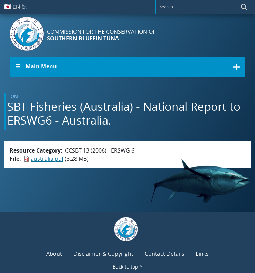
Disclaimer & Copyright (103, 253)
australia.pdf (47, 159)
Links (202, 253)
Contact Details (164, 253)
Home (14, 96)
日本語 (15, 6)
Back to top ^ (127, 266)
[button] (127, 67)
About (54, 253)
